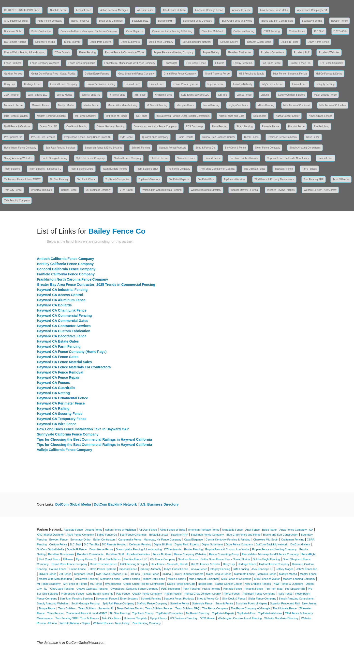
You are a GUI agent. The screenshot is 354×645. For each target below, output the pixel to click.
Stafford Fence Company (127, 158)
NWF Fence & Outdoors (17, 126)
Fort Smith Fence (271, 63)
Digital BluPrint (72, 42)
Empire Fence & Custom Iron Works (124, 52)
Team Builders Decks (81, 168)
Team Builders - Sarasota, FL (45, 168)
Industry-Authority (242, 84)
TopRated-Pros (206, 179)
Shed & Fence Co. (205, 147)
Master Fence (91, 105)
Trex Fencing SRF (314, 179)
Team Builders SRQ (147, 168)
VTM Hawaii (126, 190)
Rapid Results (185, 137)
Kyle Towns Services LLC (195, 94)
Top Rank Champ (86, 179)
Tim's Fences (309, 168)
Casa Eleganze (134, 31)
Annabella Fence (241, 10)
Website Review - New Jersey (320, 190)
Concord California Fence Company (66, 269)
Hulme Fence (156, 84)
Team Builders (12, 168)
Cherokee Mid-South (213, 31)
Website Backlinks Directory (206, 190)
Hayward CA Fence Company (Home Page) (71, 352)
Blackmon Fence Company (197, 20)
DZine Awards (62, 52)
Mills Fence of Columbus (332, 105)
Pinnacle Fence (270, 126)
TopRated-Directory (149, 179)
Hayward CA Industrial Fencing (62, 290)
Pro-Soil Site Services (43, 137)
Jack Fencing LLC (37, 94)
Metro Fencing (211, 105)
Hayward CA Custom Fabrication (63, 331)
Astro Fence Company (50, 20)
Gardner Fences (13, 73)
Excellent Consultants (272, 52)
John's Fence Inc (91, 94)
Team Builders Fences (115, 168)
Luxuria (265, 94)
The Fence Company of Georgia (217, 168)
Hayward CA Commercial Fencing (64, 315)
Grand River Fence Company (180, 73)
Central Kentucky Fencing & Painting (172, 31)
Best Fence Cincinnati (110, 20)
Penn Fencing (219, 126)
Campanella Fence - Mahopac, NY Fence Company (88, 31)
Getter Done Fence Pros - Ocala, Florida (53, 73)
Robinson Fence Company (282, 137)
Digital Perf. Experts (100, 42)
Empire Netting (211, 52)
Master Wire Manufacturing (122, 105)
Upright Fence (69, 190)
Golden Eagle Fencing (97, 73)
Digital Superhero (130, 42)
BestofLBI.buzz (140, 20)
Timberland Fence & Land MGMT (22, 179)
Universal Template (41, 190)
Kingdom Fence (163, 94)
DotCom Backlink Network (196, 42)
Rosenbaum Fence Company (20, 147)
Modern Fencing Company (51, 116)
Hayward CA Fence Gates (57, 357)
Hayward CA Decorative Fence (62, 336)
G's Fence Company (331, 63)
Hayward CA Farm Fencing (59, 346)
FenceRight (170, 63)
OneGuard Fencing (76, 126)
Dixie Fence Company (161, 42)
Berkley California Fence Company (65, 264)
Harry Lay (9, 84)
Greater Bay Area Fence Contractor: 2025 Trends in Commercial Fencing (96, 284)
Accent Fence (83, 10)
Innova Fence (299, 84)
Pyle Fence (126, 137)
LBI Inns (222, 94)
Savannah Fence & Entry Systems (103, 147)
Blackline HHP (166, 20)
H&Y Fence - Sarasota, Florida (290, 73)
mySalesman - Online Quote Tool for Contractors (183, 116)
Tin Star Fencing (59, 179)
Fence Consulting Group (81, 63)
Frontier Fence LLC (300, 63)
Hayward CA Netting (53, 393)
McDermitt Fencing (157, 105)
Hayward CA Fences (53, 383)
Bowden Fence (339, 20)
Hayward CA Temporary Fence (62, 419)
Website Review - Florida (244, 190)
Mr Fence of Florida (116, 116)
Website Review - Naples (281, 190)
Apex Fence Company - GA (312, 10)
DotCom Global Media (259, 42)
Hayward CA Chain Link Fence (62, 310)
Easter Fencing (87, 52)
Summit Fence (213, 158)
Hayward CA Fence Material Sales (64, 362)
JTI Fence (139, 94)
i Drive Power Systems (185, 84)
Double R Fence (289, 42)
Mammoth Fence (13, 105)
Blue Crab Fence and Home (236, 20)
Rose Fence (313, 137)
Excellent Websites (329, 52)
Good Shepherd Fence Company (136, 73)
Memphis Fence (185, 105)
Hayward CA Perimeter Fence (61, 403)
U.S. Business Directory (159, 504)
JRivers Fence (117, 94)
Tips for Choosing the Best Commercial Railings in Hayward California (94, 439)
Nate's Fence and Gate (231, 116)
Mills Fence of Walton (16, 116)
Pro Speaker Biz (13, 137)
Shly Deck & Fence (235, 147)
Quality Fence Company (155, 137)
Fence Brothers (12, 63)
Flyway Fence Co (243, 63)
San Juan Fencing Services (60, 147)
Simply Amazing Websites (18, 158)
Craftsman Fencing (244, 31)
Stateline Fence (159, 158)
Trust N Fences (341, 179)
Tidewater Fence (284, 168)
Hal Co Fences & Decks (329, 73)
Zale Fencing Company (17, 200)
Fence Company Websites (44, 63)
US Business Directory (98, 190)
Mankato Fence (40, 105)
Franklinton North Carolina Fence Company (72, 279)
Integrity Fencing (325, 84)
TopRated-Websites (234, 179)
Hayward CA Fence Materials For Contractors (74, 367)
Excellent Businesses (239, 52)
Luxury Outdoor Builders (291, 94)
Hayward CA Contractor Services (64, 326)
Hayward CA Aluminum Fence (61, 300)
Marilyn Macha (66, 105)
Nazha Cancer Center (287, 116)
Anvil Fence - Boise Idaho (274, 10)
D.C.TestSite (340, 31)
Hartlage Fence (32, 84)
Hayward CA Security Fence (59, 414)
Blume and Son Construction (277, 20)
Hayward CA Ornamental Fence (62, 398)
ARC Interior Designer (16, 20)
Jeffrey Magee (64, 94)
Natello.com (259, 116)
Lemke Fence (244, 94)
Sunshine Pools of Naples (244, 158)
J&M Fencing (11, 94)
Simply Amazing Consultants (305, 147)
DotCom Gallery (229, 42)
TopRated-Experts (179, 179)
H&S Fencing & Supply (251, 73)
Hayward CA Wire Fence (56, 424)
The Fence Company (178, 168)
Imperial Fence (215, 84)
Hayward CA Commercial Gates (62, 321)
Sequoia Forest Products (172, 147)
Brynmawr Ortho (13, 31)
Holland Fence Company (63, 84)
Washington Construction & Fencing (161, 190)
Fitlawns (219, 63)
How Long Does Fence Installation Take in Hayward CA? (83, 429)
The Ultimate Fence (254, 168)
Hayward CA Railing (53, 408)
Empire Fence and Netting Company (173, 52)
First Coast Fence (196, 63)
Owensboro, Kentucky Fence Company (155, 126)
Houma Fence (132, 84)
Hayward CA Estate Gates (58, 341)
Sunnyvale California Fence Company (68, 434)
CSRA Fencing (272, 31)
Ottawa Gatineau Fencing (110, 126)
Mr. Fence (141, 116)
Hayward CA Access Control (60, 295)
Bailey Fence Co (80, 20)
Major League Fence (325, 94)
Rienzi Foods (251, 137)
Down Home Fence (318, 42)
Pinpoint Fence (296, 126)
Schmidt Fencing (141, 147)
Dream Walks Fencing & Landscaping (24, 52)
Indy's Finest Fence (272, 84)
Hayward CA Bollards (54, 305)
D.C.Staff (319, 31)
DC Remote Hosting (15, 42)
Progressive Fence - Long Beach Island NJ (87, 137)
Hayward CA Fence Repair (58, 377)
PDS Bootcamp (194, 126)
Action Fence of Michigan (114, 10)
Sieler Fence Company (267, 147)
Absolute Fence (58, 10)
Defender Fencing (45, 42)
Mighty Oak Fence (238, 105)
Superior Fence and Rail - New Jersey (288, 158)
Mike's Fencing (266, 105)
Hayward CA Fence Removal (60, 372)
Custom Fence (297, 31)
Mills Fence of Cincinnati (296, 105)
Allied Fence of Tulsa (174, 10)
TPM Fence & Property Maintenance (274, 179)
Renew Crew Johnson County (218, 137)
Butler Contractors (41, 31)
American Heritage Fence (209, 10)
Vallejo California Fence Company (64, 450)
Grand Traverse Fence (217, 73)
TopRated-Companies (117, 179)
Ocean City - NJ (48, 126)
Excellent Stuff (302, 52)
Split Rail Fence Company (90, 158)
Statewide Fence (186, 158)
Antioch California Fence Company (65, 259)
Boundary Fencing (312, 20)
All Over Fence (145, 10)
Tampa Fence (325, 158)
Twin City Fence (13, 190)
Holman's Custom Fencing (101, 84)
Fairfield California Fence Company (66, 274)
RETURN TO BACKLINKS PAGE (22, 10)
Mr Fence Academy (85, 116)
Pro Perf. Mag (321, 126)
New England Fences (320, 116)
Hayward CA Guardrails (56, 388)
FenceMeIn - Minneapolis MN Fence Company (129, 63)
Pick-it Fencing (244, 126)
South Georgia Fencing (54, 158)
